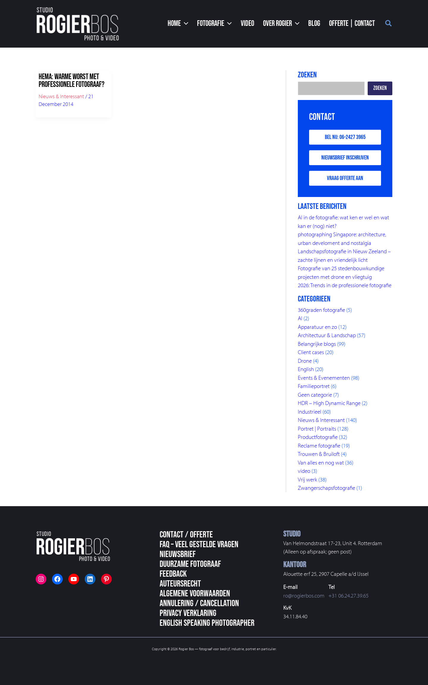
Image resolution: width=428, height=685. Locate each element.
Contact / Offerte (186, 534)
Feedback (173, 574)
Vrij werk (307, 479)
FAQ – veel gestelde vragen (199, 544)
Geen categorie (315, 394)
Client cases (311, 352)
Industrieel (309, 411)
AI (300, 318)
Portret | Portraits (317, 428)
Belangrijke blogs (317, 343)
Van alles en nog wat (321, 462)
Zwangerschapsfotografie (326, 487)
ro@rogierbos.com (304, 595)
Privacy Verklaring (188, 613)
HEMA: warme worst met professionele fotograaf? (71, 80)
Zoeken (380, 88)
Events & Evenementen (324, 377)
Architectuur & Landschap (327, 335)
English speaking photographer (207, 623)
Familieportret (314, 386)
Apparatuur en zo (317, 326)
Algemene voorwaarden (195, 593)
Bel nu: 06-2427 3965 (345, 137)
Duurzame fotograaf (190, 564)
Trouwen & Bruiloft (319, 453)
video (304, 470)
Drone (305, 360)
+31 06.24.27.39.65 (348, 595)
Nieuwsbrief (178, 554)
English (306, 369)
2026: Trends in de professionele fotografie (344, 285)
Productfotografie (318, 436)
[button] (178, 24)
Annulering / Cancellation (199, 603)
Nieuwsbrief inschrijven (345, 157)
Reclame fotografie (319, 445)
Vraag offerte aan (345, 178)
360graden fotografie (321, 309)
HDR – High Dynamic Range (329, 402)
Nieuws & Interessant (61, 96)
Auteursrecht (180, 583)
